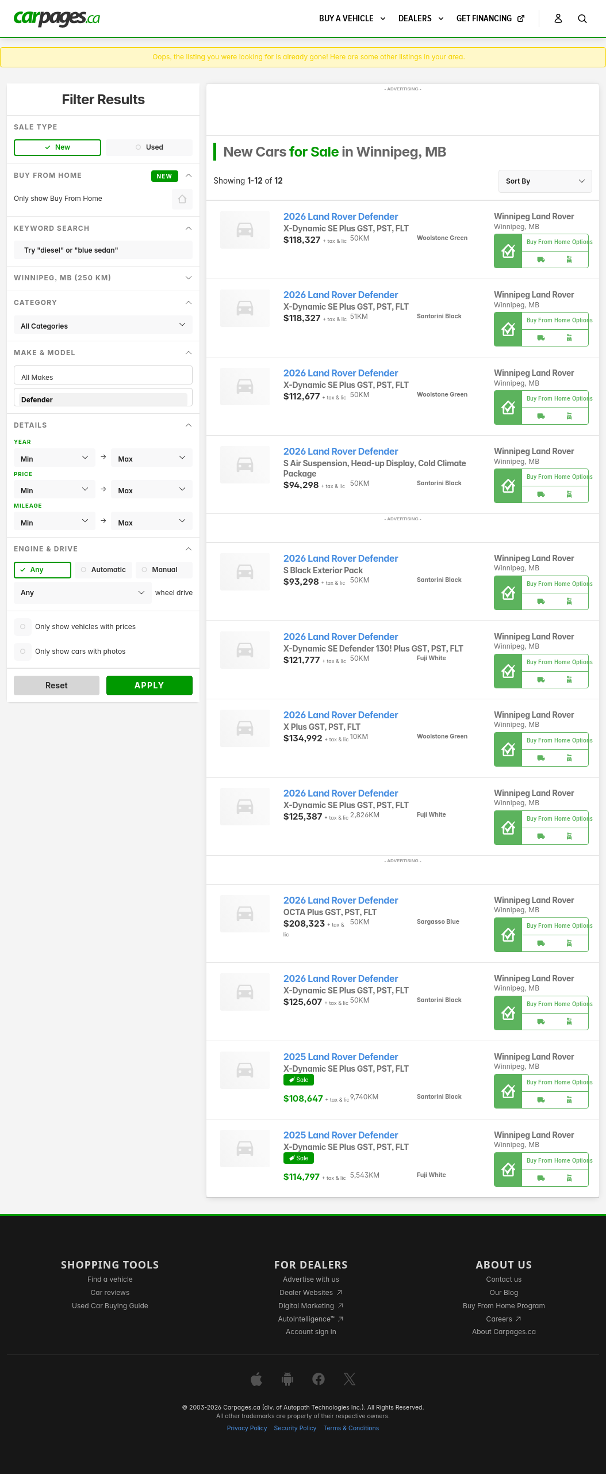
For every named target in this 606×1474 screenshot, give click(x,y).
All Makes (103, 377)
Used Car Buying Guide (110, 1305)
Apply (150, 685)
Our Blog (504, 1292)
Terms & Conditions (351, 1428)
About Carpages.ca (504, 1331)
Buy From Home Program (504, 1305)
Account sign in (311, 1331)
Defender (103, 399)
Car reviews (110, 1292)
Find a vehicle (110, 1279)
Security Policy (295, 1428)
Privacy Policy (247, 1428)
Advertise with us (311, 1279)
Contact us (504, 1279)
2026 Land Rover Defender (340, 216)
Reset (56, 685)
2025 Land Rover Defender (340, 1057)
